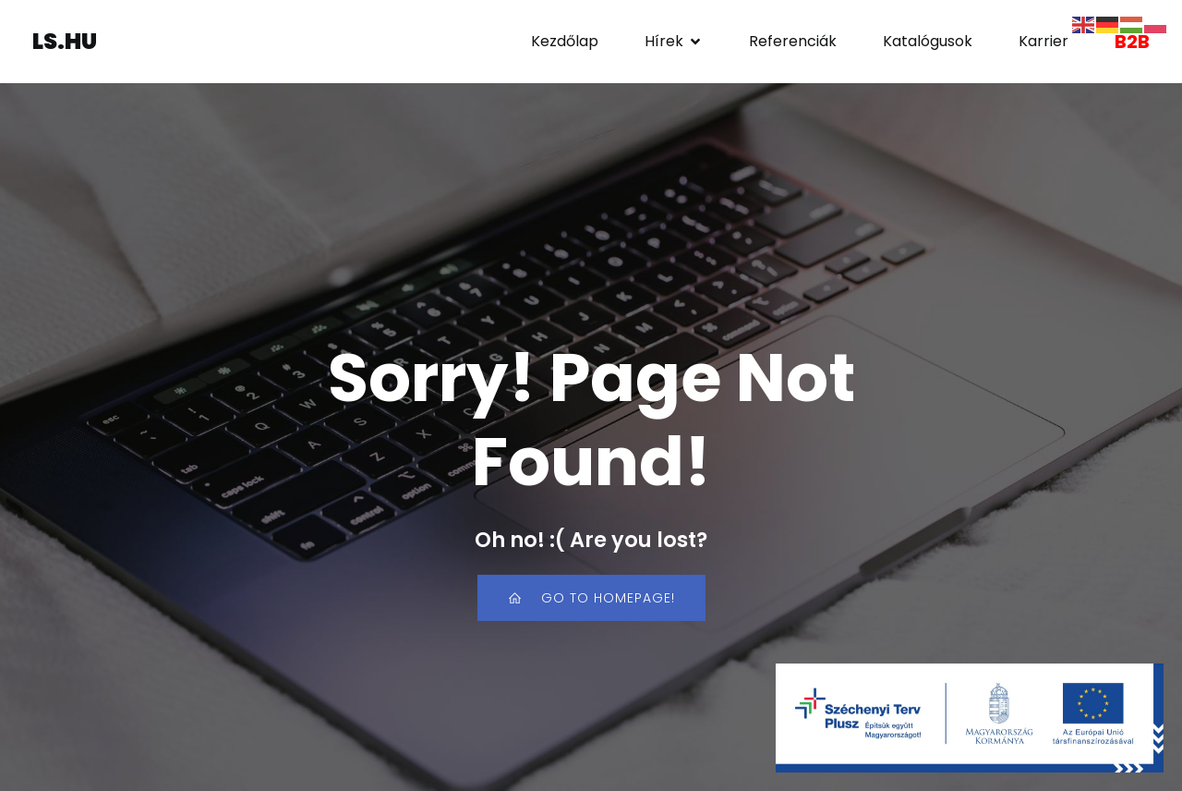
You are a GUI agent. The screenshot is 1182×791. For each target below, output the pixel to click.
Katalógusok (927, 41)
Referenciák (793, 41)
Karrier (1043, 41)
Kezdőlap (564, 41)
